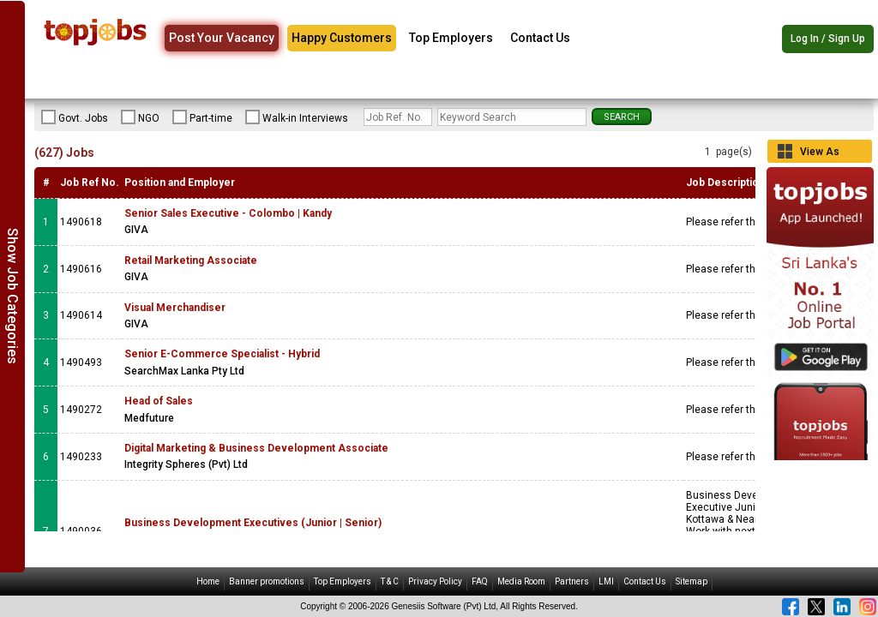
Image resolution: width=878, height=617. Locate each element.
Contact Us (540, 38)
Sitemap (691, 581)
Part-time (202, 117)
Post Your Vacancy (221, 38)
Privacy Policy (435, 581)
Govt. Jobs (74, 117)
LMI (606, 581)
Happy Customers (342, 38)
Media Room (521, 581)
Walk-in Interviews (296, 117)
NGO (140, 117)
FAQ (480, 581)
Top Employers (451, 38)
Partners (572, 581)
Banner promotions (266, 581)
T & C (390, 581)
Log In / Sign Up (828, 39)
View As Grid (819, 154)
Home (208, 581)
